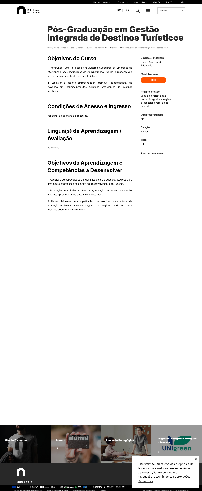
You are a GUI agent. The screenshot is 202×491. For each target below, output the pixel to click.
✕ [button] (196, 459)
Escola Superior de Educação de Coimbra (87, 48)
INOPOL (169, 2)
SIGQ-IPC (156, 2)
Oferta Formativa (61, 48)
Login (181, 2)
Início (49, 48)
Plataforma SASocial (101, 2)
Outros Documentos (153, 153)
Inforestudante (140, 2)
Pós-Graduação (112, 48)
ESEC (153, 80)
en (127, 10)
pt (119, 10)
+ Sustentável (122, 2)
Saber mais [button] (145, 481)
